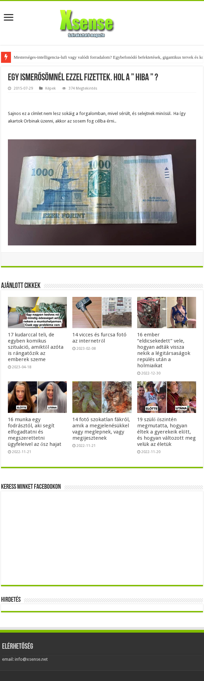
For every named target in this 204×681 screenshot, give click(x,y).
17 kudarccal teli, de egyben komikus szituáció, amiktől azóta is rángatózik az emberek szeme (35, 347)
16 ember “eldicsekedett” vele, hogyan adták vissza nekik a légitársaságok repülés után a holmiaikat (163, 350)
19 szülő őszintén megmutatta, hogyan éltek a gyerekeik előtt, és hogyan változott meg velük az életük (166, 431)
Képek (50, 88)
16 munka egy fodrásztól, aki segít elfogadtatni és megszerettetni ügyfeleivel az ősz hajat (34, 431)
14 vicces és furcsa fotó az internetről (99, 338)
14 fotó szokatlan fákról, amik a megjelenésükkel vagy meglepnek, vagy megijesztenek (101, 428)
